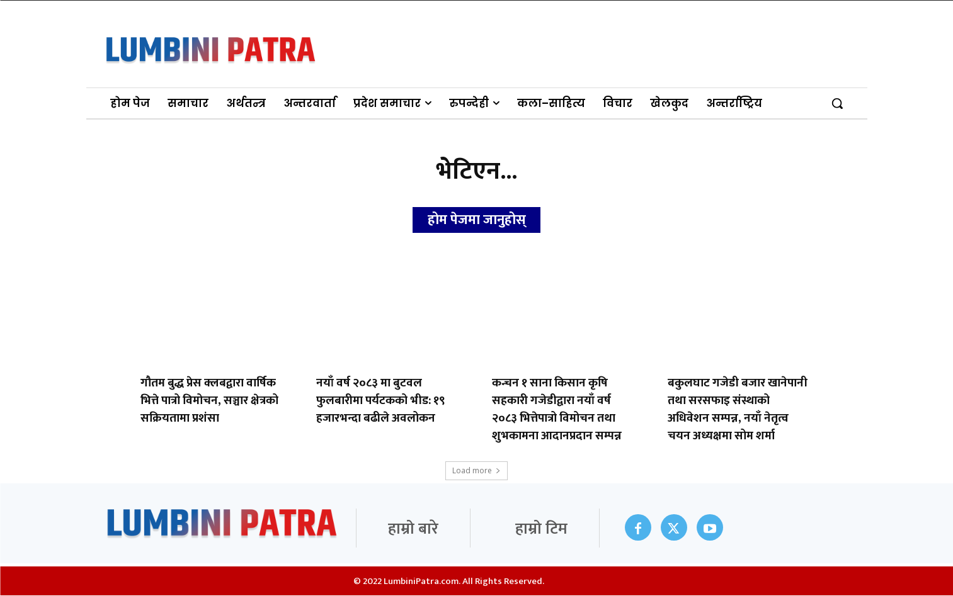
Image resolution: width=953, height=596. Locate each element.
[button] (837, 103)
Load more (476, 471)
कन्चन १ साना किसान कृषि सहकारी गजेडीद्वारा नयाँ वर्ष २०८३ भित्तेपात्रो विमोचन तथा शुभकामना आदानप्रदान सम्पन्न (557, 410)
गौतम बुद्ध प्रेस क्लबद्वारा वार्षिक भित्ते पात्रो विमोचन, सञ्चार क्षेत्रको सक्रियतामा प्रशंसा (209, 401)
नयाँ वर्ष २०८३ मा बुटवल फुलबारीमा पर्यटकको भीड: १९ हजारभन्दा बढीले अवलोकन (380, 401)
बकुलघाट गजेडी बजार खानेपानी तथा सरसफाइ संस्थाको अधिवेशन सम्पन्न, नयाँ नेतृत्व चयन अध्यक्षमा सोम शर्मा (737, 410)
